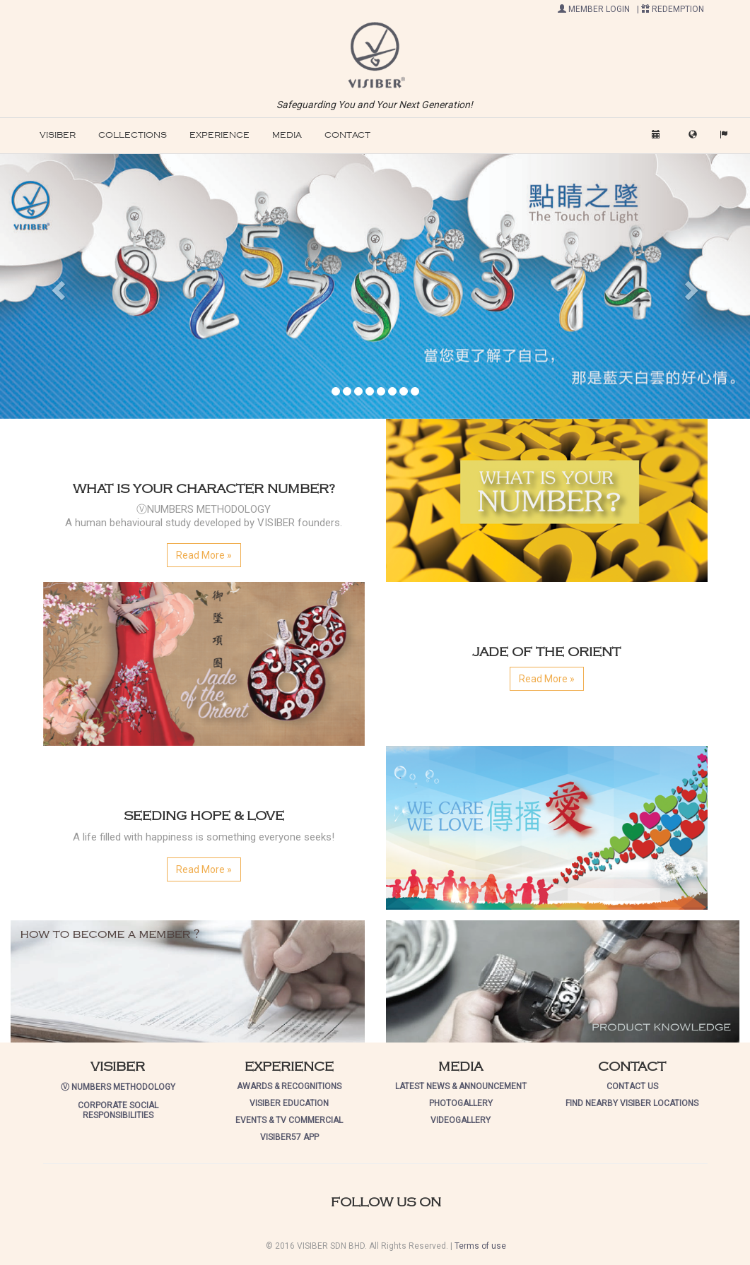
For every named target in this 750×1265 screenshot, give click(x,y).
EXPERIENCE (219, 135)
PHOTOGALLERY (461, 1103)
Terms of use (480, 1246)
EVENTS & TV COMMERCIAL (289, 1120)
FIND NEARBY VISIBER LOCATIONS (632, 1103)
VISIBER (58, 135)
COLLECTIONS (132, 135)
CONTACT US (632, 1086)
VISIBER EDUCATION (289, 1103)
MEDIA (287, 135)
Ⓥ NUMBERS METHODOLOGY (118, 1087)
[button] (374, 54)
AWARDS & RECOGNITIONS (289, 1086)
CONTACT (347, 135)
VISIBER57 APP (289, 1137)
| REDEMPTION (670, 9)
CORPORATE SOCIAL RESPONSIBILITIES (118, 1110)
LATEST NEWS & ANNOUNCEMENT (461, 1086)
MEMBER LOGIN (594, 9)
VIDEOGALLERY (460, 1120)
